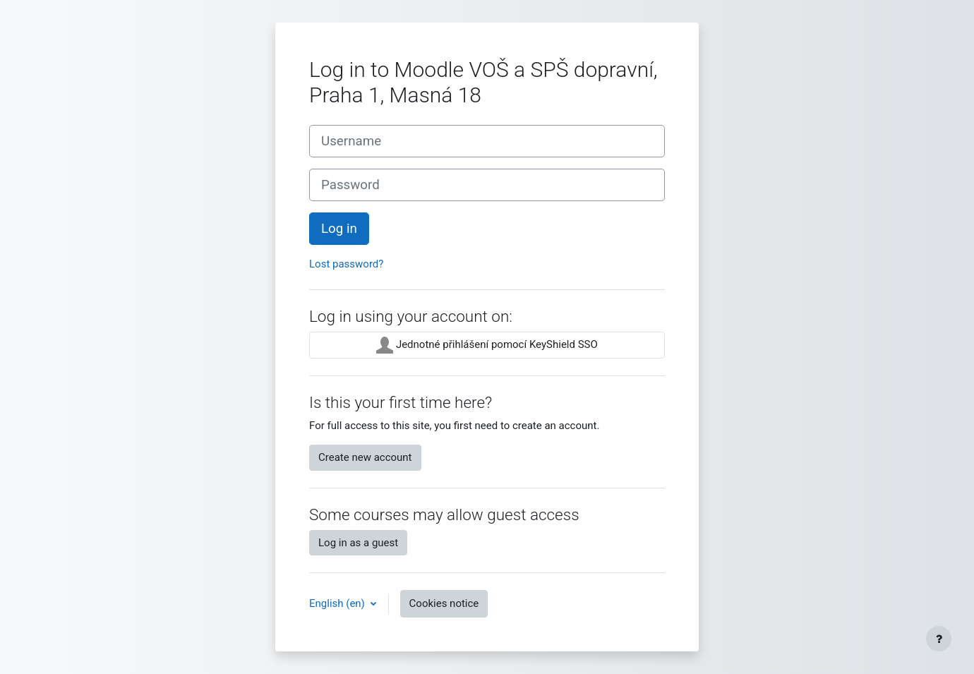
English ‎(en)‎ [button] (338, 603)
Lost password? (346, 264)
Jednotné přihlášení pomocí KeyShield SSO (487, 345)
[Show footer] (938, 638)
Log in (339, 228)
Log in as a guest (358, 542)
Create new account (365, 457)
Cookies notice (444, 603)
